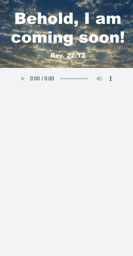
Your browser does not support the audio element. (66, 78)
